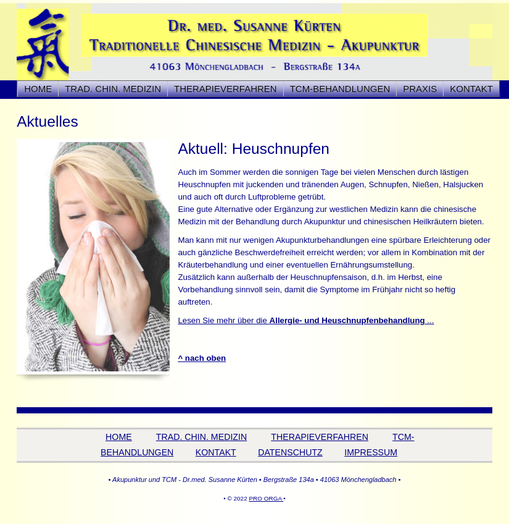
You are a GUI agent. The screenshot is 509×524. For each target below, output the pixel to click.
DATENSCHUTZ (290, 452)
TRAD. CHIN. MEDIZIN (201, 437)
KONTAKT (471, 88)
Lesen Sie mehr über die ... (306, 320)
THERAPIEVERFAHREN (319, 437)
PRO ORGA (266, 498)
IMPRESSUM (370, 452)
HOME (38, 88)
